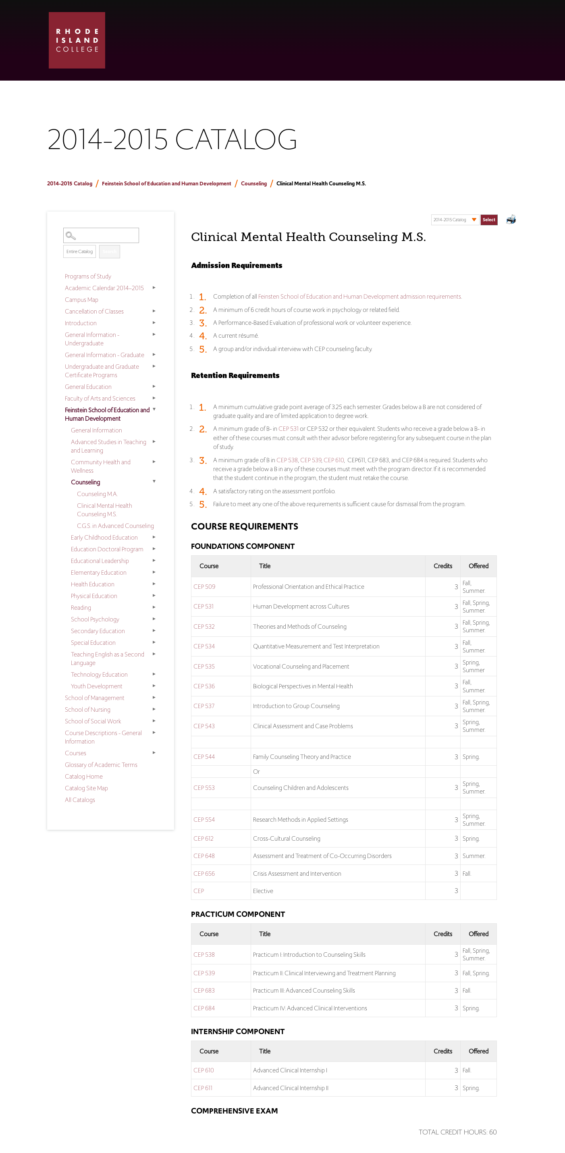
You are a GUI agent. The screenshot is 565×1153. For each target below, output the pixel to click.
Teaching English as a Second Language (107, 658)
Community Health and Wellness (101, 466)
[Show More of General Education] (154, 386)
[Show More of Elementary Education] (154, 572)
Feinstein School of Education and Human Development (166, 183)
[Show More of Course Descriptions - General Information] (154, 732)
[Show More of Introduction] (154, 322)
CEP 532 (204, 626)
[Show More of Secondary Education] (154, 630)
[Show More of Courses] (154, 752)
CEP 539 (310, 460)
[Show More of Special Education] (154, 642)
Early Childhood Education (104, 537)
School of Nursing (87, 709)
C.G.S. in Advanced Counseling (115, 525)
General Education (88, 386)
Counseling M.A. (97, 494)
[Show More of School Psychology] (154, 619)
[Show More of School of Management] (154, 697)
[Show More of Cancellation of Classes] (154, 311)
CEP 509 (204, 586)
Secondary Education (98, 631)
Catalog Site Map (86, 788)
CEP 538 (287, 460)
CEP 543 (204, 726)
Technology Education (99, 674)
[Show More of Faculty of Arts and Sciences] (154, 398)
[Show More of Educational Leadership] (154, 560)
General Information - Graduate (104, 355)
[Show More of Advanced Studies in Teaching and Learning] (154, 441)
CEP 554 (204, 819)
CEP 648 (204, 856)
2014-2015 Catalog (69, 183)
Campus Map (81, 299)
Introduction (81, 323)
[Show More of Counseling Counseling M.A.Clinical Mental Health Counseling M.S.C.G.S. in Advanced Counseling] (154, 482)
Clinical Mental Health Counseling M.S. (104, 509)
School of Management (95, 698)
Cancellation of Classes (94, 311)
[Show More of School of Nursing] (154, 709)
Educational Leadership (100, 561)
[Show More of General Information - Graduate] (154, 354)
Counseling (254, 183)
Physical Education (94, 596)
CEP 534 (204, 646)
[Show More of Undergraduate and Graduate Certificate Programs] (154, 366)
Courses (75, 753)
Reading (81, 607)
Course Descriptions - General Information (103, 737)
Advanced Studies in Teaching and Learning (108, 446)
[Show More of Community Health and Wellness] (154, 461)
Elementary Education (99, 572)
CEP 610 (334, 460)
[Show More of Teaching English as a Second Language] (154, 654)
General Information (96, 430)
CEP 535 (204, 666)
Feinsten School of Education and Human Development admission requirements (359, 296)
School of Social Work (93, 721)
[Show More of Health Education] (154, 584)
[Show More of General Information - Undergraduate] (154, 334)
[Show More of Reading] (154, 607)
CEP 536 (204, 686)
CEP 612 (203, 838)
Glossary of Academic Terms (101, 764)
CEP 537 (203, 706)
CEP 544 (204, 756)
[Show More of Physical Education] (154, 595)
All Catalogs (80, 800)
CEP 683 (204, 990)
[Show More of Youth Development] (154, 685)
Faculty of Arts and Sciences (100, 398)
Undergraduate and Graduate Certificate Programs (102, 370)
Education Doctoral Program (107, 549)
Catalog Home (84, 776)
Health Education (92, 584)
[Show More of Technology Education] (154, 674)
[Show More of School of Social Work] (154, 721)
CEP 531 (288, 428)
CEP (198, 891)
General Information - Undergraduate (92, 338)
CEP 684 (204, 1008)
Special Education (93, 642)
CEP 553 (204, 787)
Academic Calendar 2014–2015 (104, 288)
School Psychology (95, 619)
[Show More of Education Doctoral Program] (154, 548)
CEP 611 (202, 1088)
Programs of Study (88, 276)
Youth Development (97, 686)
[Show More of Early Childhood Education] (154, 537)
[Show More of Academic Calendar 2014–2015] (154, 287)
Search (109, 251)
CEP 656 (204, 873)
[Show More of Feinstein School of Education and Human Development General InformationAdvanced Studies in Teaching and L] (154, 409)
